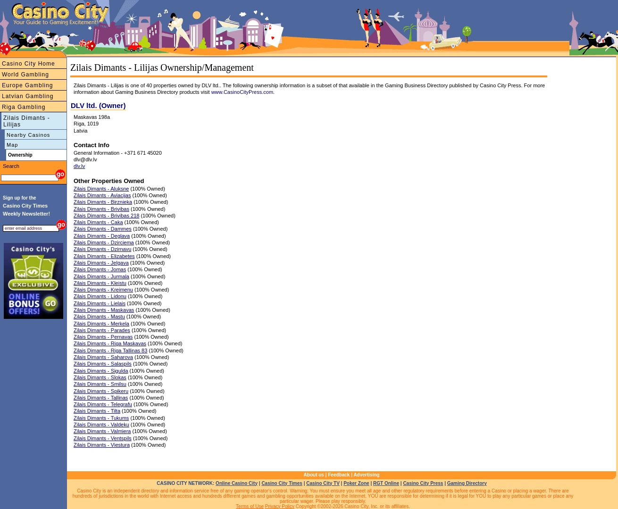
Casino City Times (281, 483)
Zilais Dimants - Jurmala (101, 276)
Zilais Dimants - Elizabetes (104, 256)
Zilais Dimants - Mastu (99, 316)
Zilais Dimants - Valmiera (102, 431)
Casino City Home (28, 63)
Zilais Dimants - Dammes (103, 229)
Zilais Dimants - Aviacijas (102, 195)
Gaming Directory (467, 483)
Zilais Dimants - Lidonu (100, 296)
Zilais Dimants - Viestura (102, 445)
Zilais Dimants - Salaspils (103, 364)
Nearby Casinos (28, 135)
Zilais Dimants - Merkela (101, 323)
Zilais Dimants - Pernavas (103, 337)
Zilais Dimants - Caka (98, 222)
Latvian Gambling (27, 96)
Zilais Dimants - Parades (102, 330)
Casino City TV (323, 483)
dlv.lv (79, 166)
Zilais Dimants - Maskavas (104, 310)
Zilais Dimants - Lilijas (26, 121)
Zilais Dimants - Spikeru (101, 391)
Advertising (366, 474)
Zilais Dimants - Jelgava (101, 263)
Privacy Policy (279, 506)
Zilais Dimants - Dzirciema (104, 242)
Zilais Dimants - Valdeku (101, 424)
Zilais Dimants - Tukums (101, 418)
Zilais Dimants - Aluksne (101, 189)
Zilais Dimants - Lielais (99, 303)
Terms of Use (250, 506)
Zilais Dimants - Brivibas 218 (106, 215)
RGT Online (386, 483)
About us (314, 474)
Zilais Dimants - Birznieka (103, 202)
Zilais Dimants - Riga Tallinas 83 (110, 350)
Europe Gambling (27, 85)
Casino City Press (423, 483)
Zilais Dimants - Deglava (102, 236)
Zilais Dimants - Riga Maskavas (110, 343)
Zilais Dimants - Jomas (100, 269)
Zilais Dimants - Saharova (103, 357)
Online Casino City (237, 483)
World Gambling (25, 74)
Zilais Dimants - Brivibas (101, 209)
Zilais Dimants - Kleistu (100, 283)
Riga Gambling (23, 107)
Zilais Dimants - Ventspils (103, 438)
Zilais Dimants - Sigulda (101, 371)
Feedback (339, 474)
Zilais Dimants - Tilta (97, 411)
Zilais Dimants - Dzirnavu (102, 249)
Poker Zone (356, 483)
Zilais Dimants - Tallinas (101, 398)
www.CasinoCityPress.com (242, 92)
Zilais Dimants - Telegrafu (103, 404)
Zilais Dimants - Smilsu (100, 384)
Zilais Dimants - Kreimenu (103, 289)
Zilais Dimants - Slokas (100, 377)
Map (12, 145)
